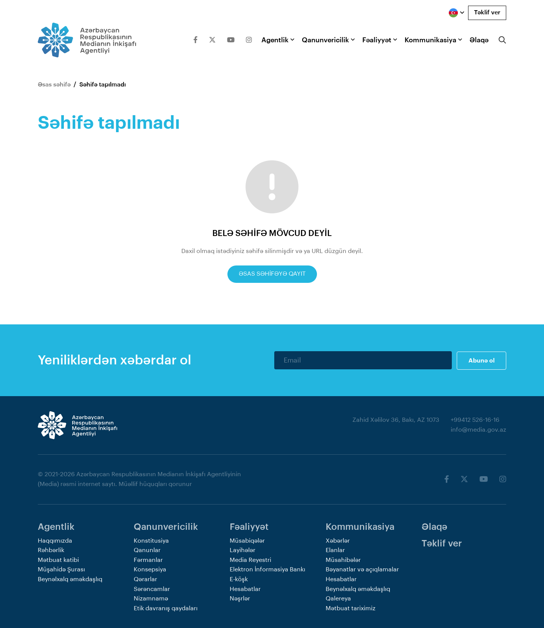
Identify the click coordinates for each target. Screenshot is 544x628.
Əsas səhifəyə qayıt (272, 274)
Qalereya (338, 598)
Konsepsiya (150, 569)
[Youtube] (231, 40)
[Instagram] (249, 40)
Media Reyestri (250, 559)
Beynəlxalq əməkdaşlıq (70, 579)
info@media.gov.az (478, 429)
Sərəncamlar (152, 588)
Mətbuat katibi (58, 559)
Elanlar (335, 550)
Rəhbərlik (51, 550)
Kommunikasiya (430, 40)
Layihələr (242, 550)
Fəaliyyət (376, 40)
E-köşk (239, 579)
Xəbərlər (338, 540)
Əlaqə (479, 40)
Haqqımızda (55, 540)
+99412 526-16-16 (475, 420)
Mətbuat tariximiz (351, 608)
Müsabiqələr (247, 540)
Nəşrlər (240, 598)
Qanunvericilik (325, 40)
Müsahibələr (343, 559)
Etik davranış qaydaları (166, 608)
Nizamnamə (151, 598)
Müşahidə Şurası (61, 569)
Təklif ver (487, 12)
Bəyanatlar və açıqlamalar (362, 569)
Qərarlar (145, 579)
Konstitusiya (151, 540)
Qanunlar (147, 550)
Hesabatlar (245, 588)
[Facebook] (195, 40)
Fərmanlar (148, 559)
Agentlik (275, 40)
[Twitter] (212, 40)
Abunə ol (481, 360)
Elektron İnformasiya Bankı (267, 569)
